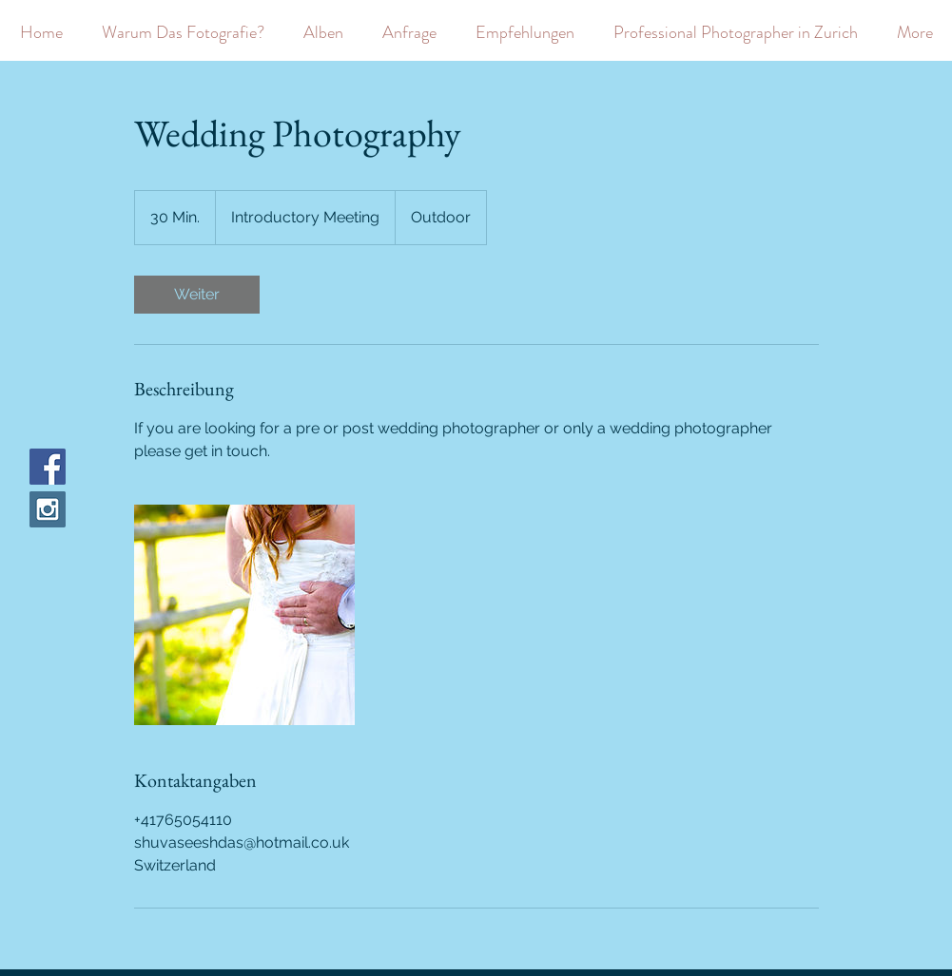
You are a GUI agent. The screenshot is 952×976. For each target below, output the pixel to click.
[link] (197, 295)
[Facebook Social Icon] (47, 467)
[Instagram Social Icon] (47, 509)
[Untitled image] (244, 615)
